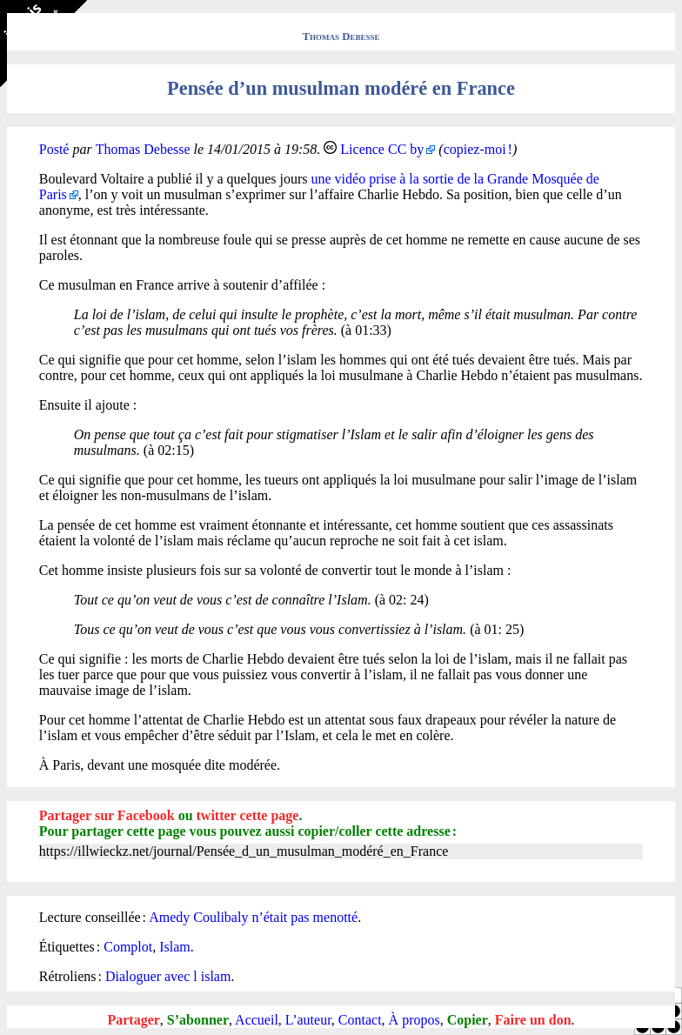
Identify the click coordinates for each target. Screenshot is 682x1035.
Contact (360, 1019)
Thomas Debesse (341, 36)
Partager (133, 1019)
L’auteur (308, 1019)
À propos (414, 1019)
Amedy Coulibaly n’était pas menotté (253, 917)
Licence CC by (382, 149)
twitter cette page (248, 815)
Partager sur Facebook (107, 815)
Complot (128, 946)
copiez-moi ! (478, 149)
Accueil (256, 1019)
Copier (467, 1019)
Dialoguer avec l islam (168, 976)
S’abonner (198, 1019)
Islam (175, 946)
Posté (54, 149)
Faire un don (533, 1019)
